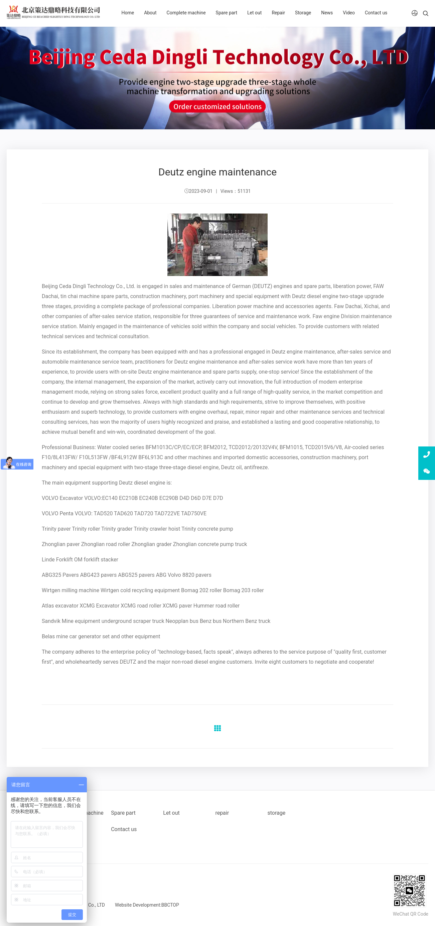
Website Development (137, 905)
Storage (303, 12)
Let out (254, 12)
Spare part (226, 12)
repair (222, 813)
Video (349, 12)
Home (128, 12)
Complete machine (186, 12)
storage (276, 813)
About (150, 12)
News (327, 12)
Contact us (376, 12)
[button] (415, 13)
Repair (278, 12)
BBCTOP (170, 905)
